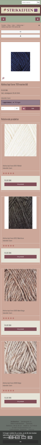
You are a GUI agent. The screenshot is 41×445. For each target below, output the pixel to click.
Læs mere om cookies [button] (10, 437)
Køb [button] (28, 108)
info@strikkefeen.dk (24, 428)
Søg (38, 2)
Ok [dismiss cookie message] (20, 441)
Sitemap (31, 430)
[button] (20, 31)
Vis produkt (20, 184)
